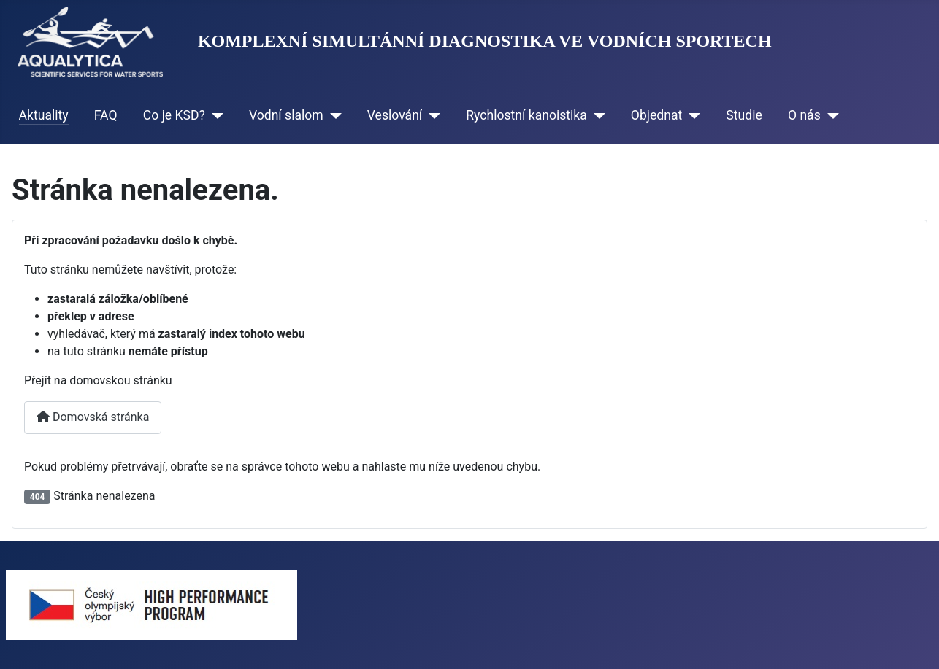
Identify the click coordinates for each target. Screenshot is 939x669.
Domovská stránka (93, 417)
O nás (804, 115)
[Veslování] (431, 115)
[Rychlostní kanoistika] (596, 115)
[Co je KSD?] (214, 115)
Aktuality (44, 115)
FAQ (106, 115)
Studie (744, 115)
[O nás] (830, 115)
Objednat (657, 115)
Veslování (394, 115)
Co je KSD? (174, 115)
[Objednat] (691, 115)
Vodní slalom (286, 115)
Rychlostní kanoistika (526, 115)
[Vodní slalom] (332, 115)
